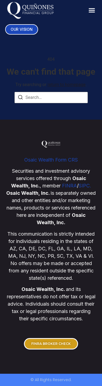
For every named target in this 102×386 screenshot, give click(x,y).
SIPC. (85, 186)
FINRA (69, 186)
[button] (92, 10)
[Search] (20, 98)
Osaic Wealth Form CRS (51, 160)
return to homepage (67, 84)
